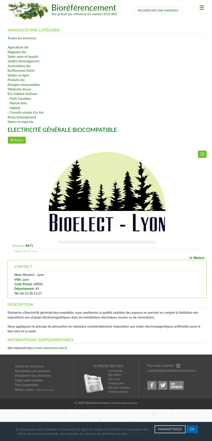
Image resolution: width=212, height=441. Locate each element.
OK (192, 429)
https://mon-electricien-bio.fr (46, 380)
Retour (16, 140)
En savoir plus (138, 433)
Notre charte (24, 421)
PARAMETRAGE (170, 429)
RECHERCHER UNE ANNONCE (158, 10)
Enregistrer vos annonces (33, 408)
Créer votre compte (28, 412)
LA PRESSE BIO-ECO (108, 398)
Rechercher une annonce (32, 403)
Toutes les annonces (29, 398)
